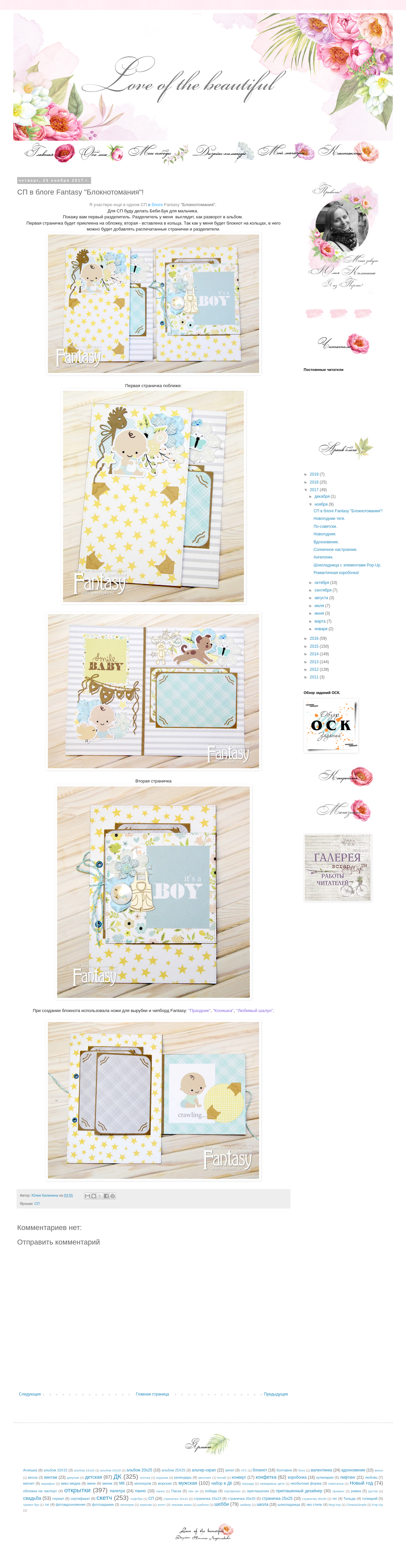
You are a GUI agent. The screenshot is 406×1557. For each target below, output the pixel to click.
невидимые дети (272, 1483)
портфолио (232, 1491)
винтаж (50, 1477)
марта (321, 621)
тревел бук (31, 1504)
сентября (324, 590)
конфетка (265, 1477)
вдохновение (353, 1470)
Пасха (176, 1491)
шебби (222, 1504)
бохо (301, 1470)
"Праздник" (199, 1010)
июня (320, 613)
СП (37, 1204)
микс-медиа (71, 1483)
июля (320, 605)
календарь (182, 1477)
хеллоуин (127, 1504)
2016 (315, 638)
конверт (239, 1477)
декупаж (73, 1477)
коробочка (297, 1477)
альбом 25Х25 (174, 1470)
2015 (315, 646)
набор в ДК (221, 1483)
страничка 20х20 (241, 1499)
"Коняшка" (223, 1010)
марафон (48, 1483)
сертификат (80, 1499)
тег (334, 1499)
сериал (58, 1499)
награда (248, 1483)
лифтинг (347, 1477)
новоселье (336, 1483)
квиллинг (204, 1477)
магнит (28, 1483)
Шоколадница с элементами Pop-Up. (347, 565)
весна (33, 1477)
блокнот (260, 1470)
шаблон (203, 1504)
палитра (117, 1491)
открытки (77, 1490)
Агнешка (30, 1470)
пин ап (193, 1491)
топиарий (370, 1499)
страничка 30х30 (314, 1499)
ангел (229, 1470)
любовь (371, 1477)
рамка (356, 1491)
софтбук (136, 1499)
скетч (104, 1497)
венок (379, 1470)
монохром (143, 1483)
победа (211, 1491)
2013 (315, 662)
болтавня (284, 1470)
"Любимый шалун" (254, 1010)
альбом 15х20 (84, 1470)
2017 (315, 490)
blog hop (335, 1504)
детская (93, 1477)
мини (91, 1483)
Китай (221, 1477)
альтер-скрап (204, 1470)
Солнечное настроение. (335, 549)
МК (122, 1483)
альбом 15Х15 (55, 1470)
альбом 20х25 (139, 1470)
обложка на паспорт (40, 1491)
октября (322, 582)
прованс (338, 1491)
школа (262, 1504)
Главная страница (152, 1394)
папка (160, 1491)
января (321, 629)
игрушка (162, 1477)
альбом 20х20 (110, 1470)
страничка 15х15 (175, 1499)
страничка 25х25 (277, 1498)
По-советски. (325, 526)
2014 (315, 654)
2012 (315, 669)
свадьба (32, 1498)
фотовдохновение (70, 1504)
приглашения (258, 1491)
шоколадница (289, 1504)
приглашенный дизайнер (299, 1491)
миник (107, 1483)
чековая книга (181, 1504)
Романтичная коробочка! (336, 572)
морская (165, 1483)
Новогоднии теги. (329, 518)
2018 (315, 482)
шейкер (245, 1504)
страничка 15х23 (207, 1499)
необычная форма (305, 1483)
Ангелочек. (323, 557)
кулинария (324, 1477)
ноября (322, 504)
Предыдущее (276, 1394)
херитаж (146, 1504)
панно (140, 1491)
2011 (315, 677)
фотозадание (103, 1504)
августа (322, 598)
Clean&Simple (357, 1504)
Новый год (361, 1483)
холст (161, 1504)
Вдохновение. (326, 542)
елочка (145, 1477)
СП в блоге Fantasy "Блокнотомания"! (348, 511)
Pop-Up (377, 1504)
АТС (244, 1470)
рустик (373, 1491)
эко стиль (314, 1504)
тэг (47, 1504)
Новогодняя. (325, 534)
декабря (323, 496)
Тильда (349, 1499)
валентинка (321, 1470)
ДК (117, 1476)
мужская (188, 1483)
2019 (315, 474)
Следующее (30, 1394)
